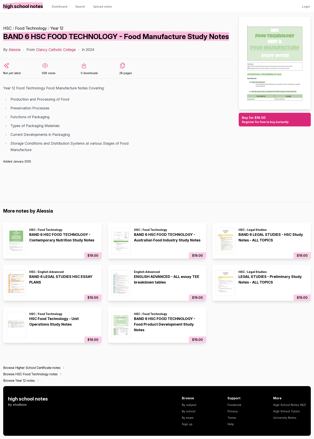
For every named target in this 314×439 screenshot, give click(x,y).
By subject (189, 405)
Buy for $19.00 (275, 120)
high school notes (28, 399)
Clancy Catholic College (56, 49)
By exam (187, 417)
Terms (231, 417)
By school (188, 411)
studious (20, 405)
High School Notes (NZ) (289, 405)
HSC (7, 28)
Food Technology (31, 28)
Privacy (232, 411)
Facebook (234, 405)
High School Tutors (286, 411)
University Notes (284, 417)
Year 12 (56, 28)
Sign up (187, 424)
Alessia (14, 49)
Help (230, 424)
